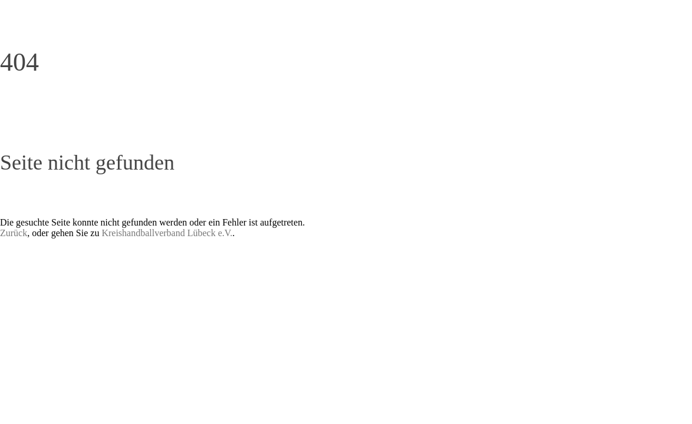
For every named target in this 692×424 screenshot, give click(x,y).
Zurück (13, 233)
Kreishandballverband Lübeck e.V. (166, 233)
